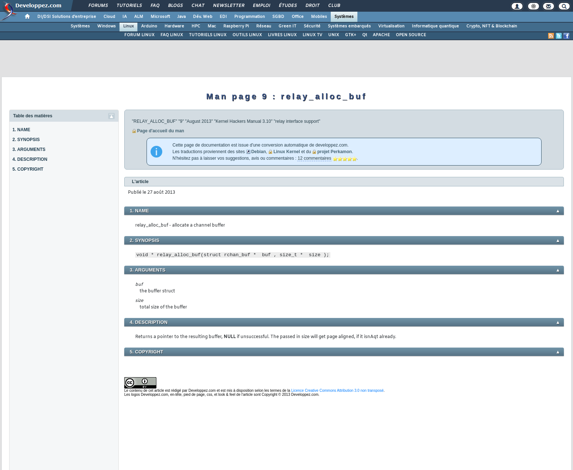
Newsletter (228, 6)
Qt (364, 35)
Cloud (109, 16)
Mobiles (319, 16)
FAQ (154, 6)
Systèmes (344, 16)
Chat (197, 6)
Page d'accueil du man (160, 130)
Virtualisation (391, 26)
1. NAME (21, 129)
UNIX (333, 35)
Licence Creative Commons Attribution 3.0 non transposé (337, 390)
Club (333, 6)
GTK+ (350, 35)
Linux (128, 26)
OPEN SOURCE (411, 35)
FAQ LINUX (171, 35)
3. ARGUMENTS (28, 149)
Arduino (149, 26)
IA (124, 16)
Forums (97, 6)
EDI (223, 16)
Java (181, 16)
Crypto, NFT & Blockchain (491, 26)
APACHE (381, 35)
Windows (106, 26)
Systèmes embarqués (349, 26)
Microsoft (160, 16)
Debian (258, 151)
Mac (212, 26)
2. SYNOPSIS (26, 139)
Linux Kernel (286, 151)
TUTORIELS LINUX (208, 35)
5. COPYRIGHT (27, 169)
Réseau (263, 26)
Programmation (249, 16)
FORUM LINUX (139, 35)
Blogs (175, 6)
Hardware (174, 26)
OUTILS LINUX (247, 35)
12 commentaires (314, 158)
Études (287, 6)
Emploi (261, 6)
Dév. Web (202, 16)
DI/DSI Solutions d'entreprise (66, 16)
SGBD (278, 16)
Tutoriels (128, 6)
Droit (312, 6)
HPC (195, 26)
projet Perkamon (334, 151)
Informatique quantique (435, 26)
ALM (138, 16)
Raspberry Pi (236, 26)
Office (298, 16)
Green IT (287, 26)
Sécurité (312, 26)
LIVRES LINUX (282, 35)
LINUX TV (312, 35)
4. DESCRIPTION (29, 159)
